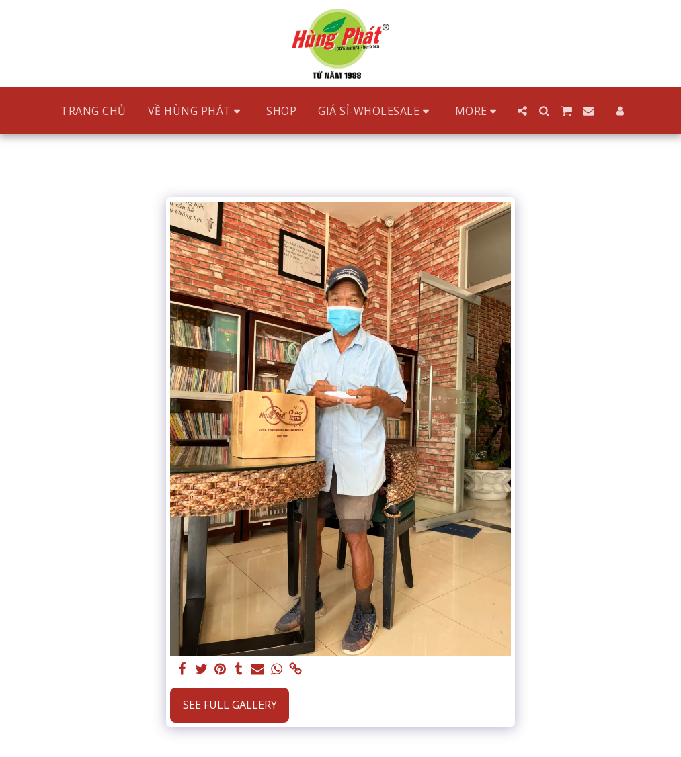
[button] (196, 111)
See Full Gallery (230, 704)
